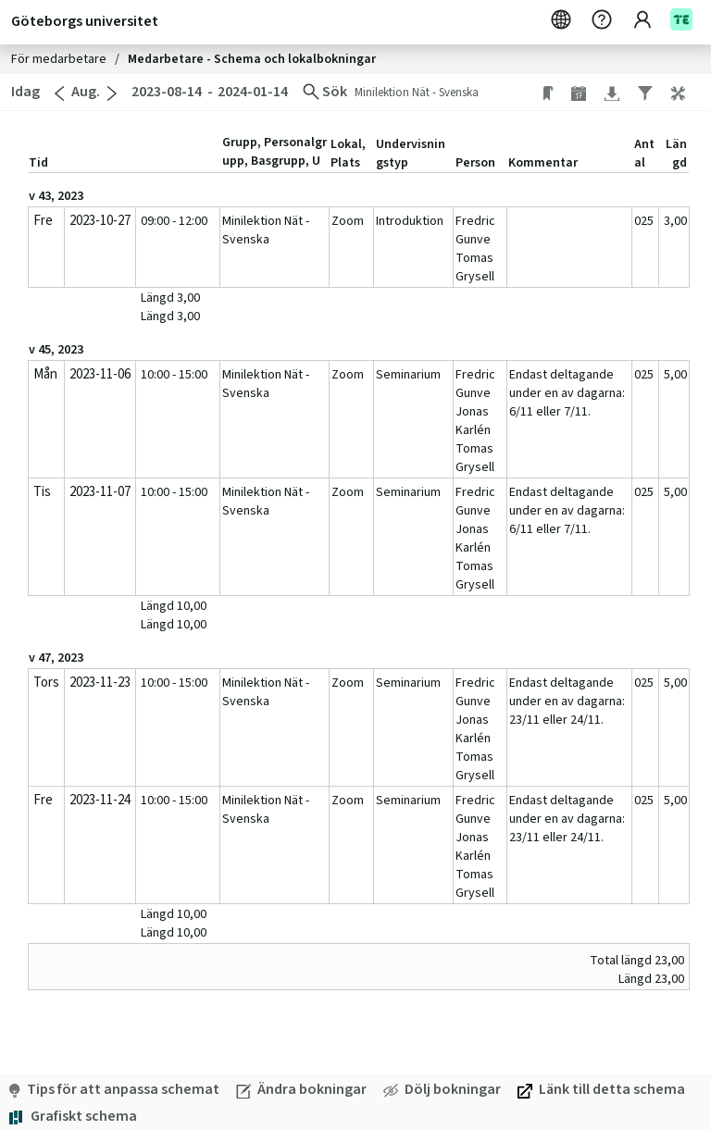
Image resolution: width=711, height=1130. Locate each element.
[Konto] (652, 21)
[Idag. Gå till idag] (23, 92)
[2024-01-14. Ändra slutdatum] (254, 92)
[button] (687, 92)
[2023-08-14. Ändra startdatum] (165, 92)
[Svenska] (563, 21)
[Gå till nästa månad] (112, 93)
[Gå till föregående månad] (59, 93)
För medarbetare (60, 59)
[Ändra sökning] (325, 92)
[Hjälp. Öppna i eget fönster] (603, 21)
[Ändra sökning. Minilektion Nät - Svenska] (445, 92)
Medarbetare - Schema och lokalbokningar (252, 59)
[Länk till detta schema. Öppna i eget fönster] (601, 1089)
